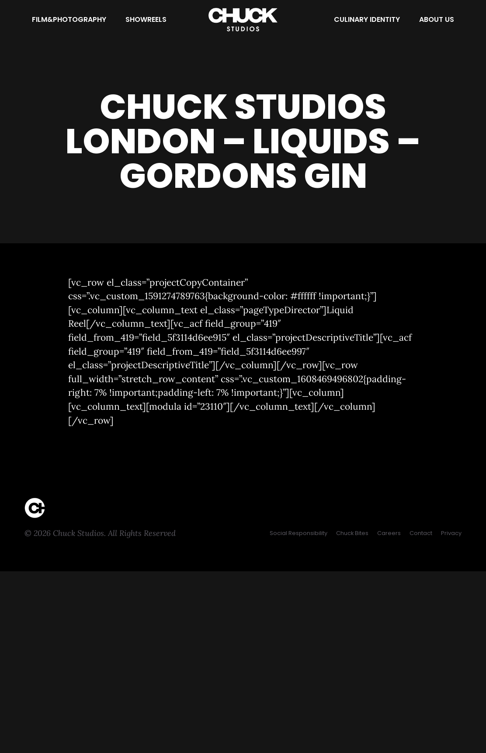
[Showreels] (146, 19)
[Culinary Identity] (367, 19)
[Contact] (421, 533)
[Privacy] (451, 533)
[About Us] (436, 19)
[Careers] (389, 533)
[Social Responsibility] (298, 533)
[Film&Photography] (69, 19)
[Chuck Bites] (352, 533)
